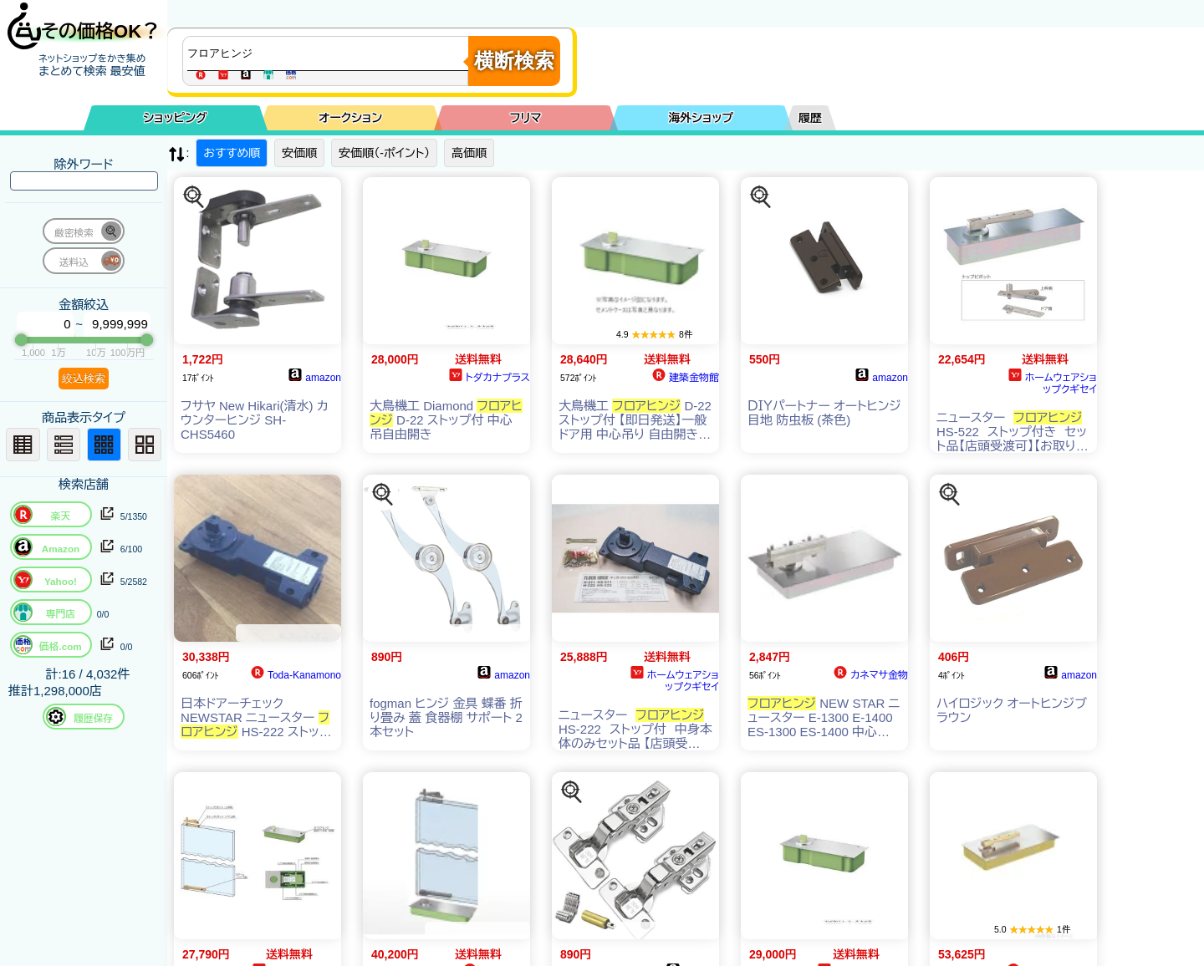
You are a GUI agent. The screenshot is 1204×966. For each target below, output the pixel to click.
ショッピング (175, 118)
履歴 (810, 118)
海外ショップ (700, 118)
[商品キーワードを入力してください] (329, 53)
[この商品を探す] (194, 197)
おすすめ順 (231, 153)
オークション (350, 118)
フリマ (526, 118)
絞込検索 (83, 378)
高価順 (469, 153)
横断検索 (514, 60)
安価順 (299, 153)
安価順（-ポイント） (384, 153)
